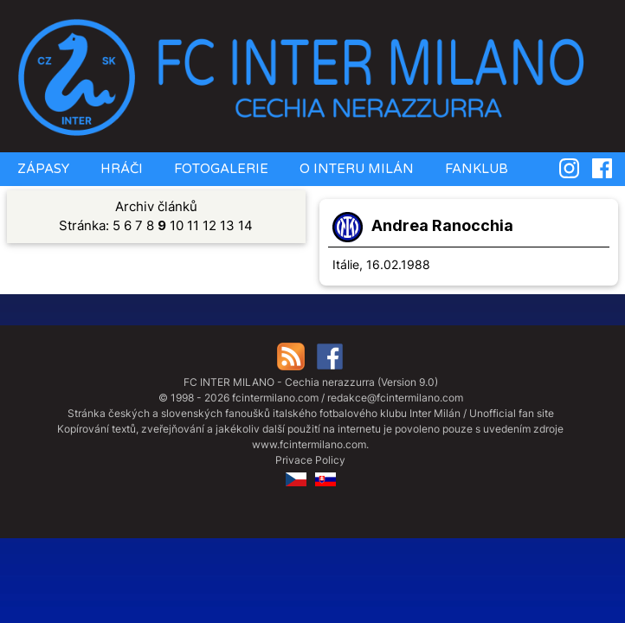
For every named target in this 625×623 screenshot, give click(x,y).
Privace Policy (310, 459)
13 (227, 225)
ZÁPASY (41, 169)
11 (193, 225)
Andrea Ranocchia (442, 225)
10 (177, 225)
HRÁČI (120, 169)
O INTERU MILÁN (355, 169)
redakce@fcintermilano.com (395, 397)
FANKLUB (474, 169)
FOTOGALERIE (219, 169)
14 (245, 225)
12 (209, 225)
